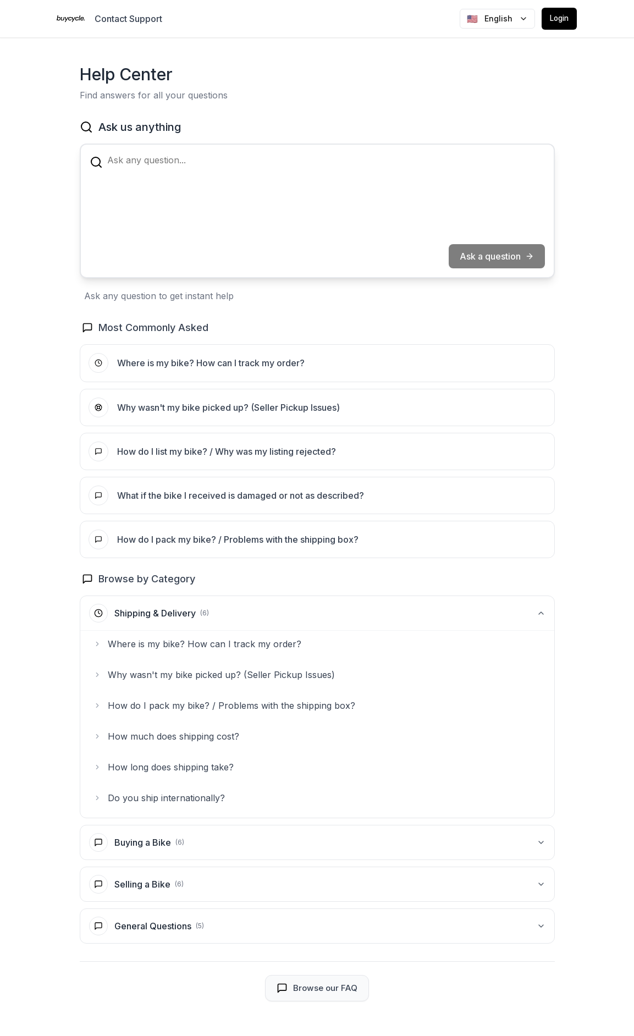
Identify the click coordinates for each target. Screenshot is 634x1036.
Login (557, 18)
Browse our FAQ (317, 995)
